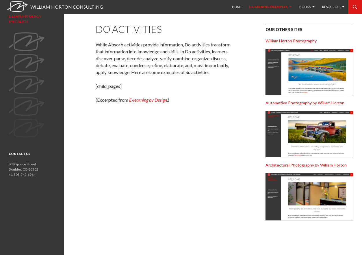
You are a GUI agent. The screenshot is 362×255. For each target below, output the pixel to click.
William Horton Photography (291, 40)
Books (305, 7)
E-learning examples (268, 7)
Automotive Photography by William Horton (305, 102)
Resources (331, 7)
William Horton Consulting (66, 7)
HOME (237, 7)
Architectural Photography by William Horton (306, 165)
